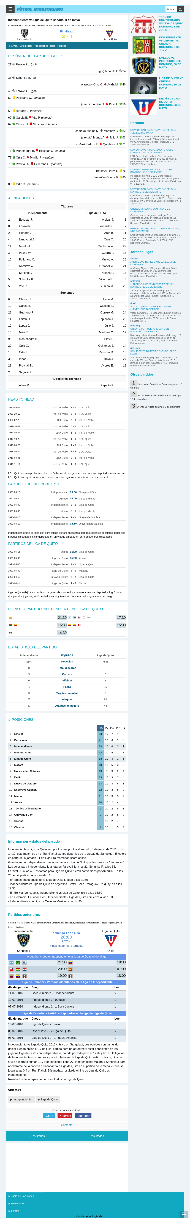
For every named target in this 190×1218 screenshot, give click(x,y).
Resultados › (98, 1135)
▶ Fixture (14, 1210)
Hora (52, 46)
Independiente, (23, 1099)
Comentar (67, 1125)
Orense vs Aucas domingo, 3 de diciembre (158, 407)
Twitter (48, 1116)
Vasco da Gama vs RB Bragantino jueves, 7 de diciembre (151, 307)
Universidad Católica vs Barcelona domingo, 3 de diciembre (153, 190)
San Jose (135, 348)
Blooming (135, 325)
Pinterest (65, 1116)
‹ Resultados (37, 1135)
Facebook (83, 1116)
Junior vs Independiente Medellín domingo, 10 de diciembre (151, 285)
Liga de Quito (49, 1099)
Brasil (133, 303)
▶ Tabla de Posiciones (21, 1196)
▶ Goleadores (16, 1203)
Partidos (61, 46)
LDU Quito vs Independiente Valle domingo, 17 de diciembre (151, 151)
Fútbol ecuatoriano (40, 9)
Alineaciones (41, 46)
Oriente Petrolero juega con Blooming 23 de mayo (149, 330)
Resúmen (12, 46)
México (134, 258)
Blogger (108, 1216)
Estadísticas (26, 46)
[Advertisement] (67, 1167)
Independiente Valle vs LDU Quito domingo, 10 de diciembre (151, 170)
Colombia (135, 281)
